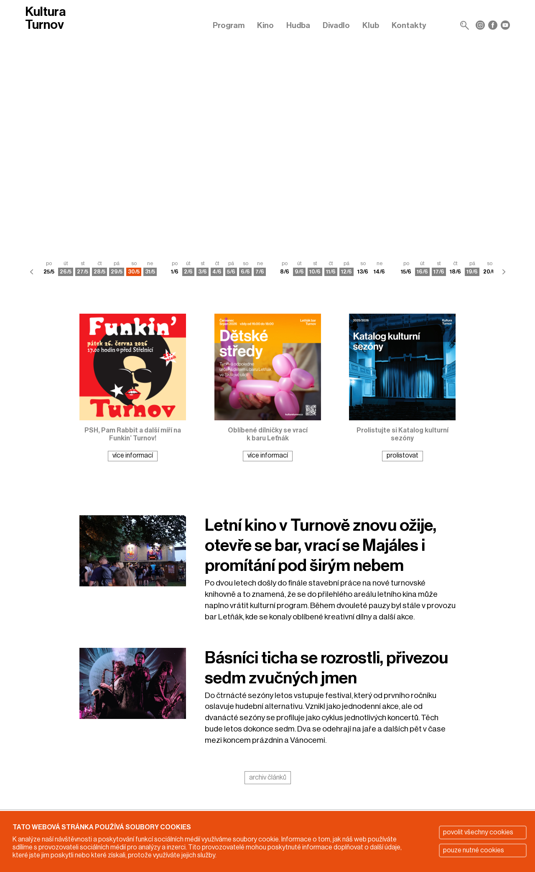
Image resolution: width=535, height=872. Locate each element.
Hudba (298, 25)
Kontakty (409, 25)
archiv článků (267, 777)
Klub (370, 25)
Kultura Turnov (45, 18)
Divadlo (336, 25)
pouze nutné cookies (473, 850)
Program (229, 25)
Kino (265, 25)
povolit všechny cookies (478, 832)
